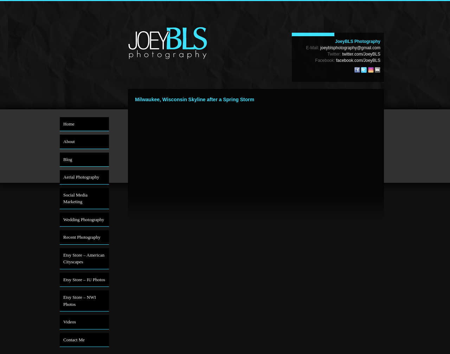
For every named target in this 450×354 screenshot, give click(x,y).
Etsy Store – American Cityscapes (83, 258)
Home (69, 124)
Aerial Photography (81, 177)
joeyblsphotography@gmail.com (350, 47)
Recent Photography (82, 237)
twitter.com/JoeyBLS (361, 54)
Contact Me (74, 339)
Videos (69, 321)
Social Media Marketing (75, 198)
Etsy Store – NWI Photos (79, 301)
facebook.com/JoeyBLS (358, 60)
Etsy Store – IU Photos (84, 279)
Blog (67, 159)
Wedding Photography (83, 219)
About (69, 141)
